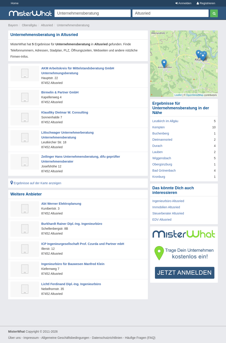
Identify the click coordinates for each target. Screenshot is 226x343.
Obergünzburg (162, 164)
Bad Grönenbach (164, 170)
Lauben (157, 152)
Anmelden (183, 3)
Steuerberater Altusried (168, 213)
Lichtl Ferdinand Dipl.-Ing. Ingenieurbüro (71, 284)
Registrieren (206, 3)
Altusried (47, 25)
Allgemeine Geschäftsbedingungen (65, 337)
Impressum (31, 337)
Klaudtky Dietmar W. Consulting (64, 112)
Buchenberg (160, 133)
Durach (157, 146)
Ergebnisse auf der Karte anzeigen (35, 183)
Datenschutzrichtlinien (107, 337)
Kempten (158, 127)
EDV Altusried (161, 219)
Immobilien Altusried (166, 207)
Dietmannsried (162, 139)
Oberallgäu (29, 25)
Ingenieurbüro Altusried (168, 201)
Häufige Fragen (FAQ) (140, 337)
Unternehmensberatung (73, 25)
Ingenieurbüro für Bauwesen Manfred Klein (72, 264)
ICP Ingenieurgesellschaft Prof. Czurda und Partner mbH (82, 244)
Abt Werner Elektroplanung (61, 203)
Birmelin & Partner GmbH (60, 92)
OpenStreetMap (194, 95)
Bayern (13, 25)
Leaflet (178, 95)
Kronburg (158, 176)
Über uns (14, 337)
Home (15, 3)
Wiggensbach (161, 158)
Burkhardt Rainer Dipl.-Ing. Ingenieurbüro (71, 224)
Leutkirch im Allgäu (165, 121)
